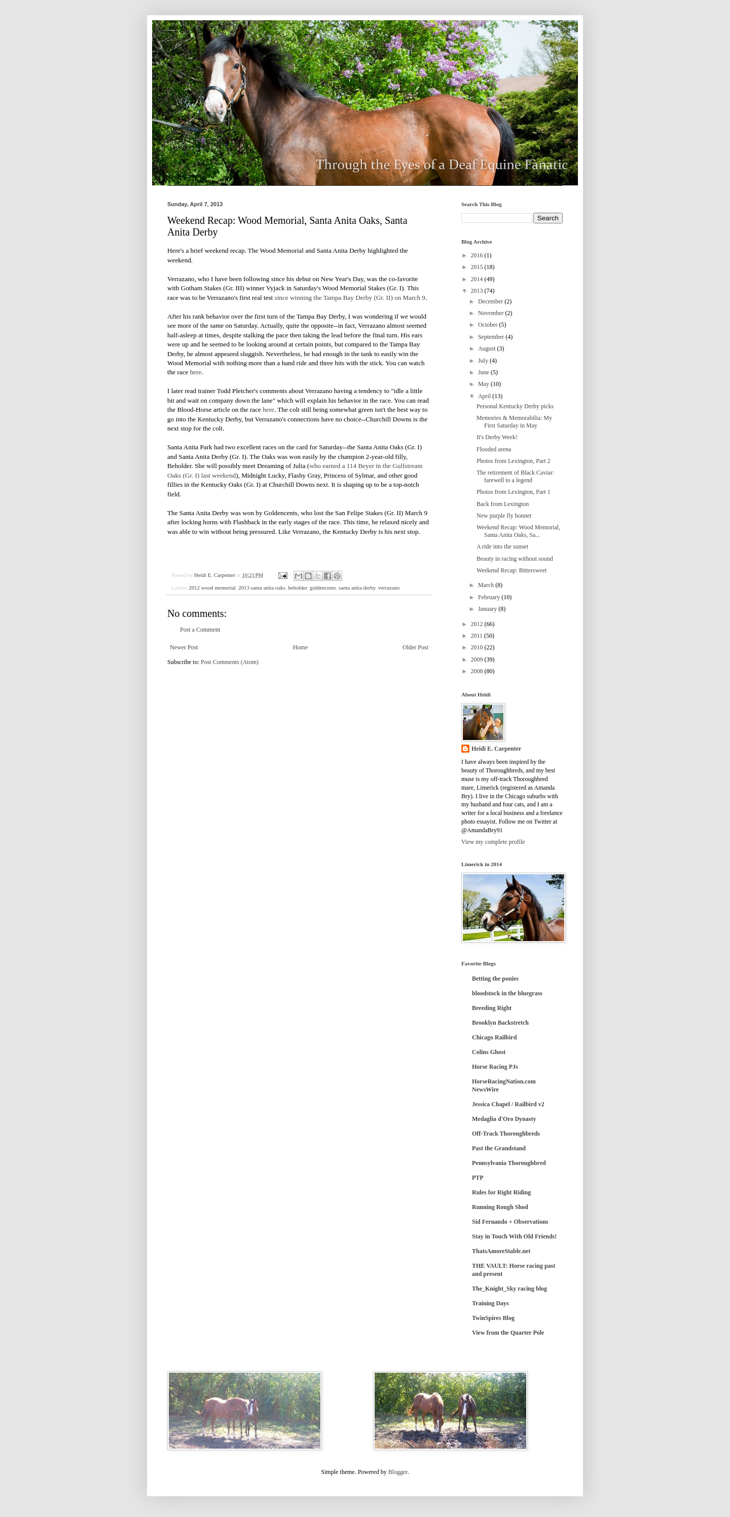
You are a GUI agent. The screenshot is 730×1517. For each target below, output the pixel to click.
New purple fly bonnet (504, 515)
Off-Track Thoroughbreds (506, 1133)
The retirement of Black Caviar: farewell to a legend (515, 476)
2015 (478, 266)
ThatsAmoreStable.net (501, 1251)
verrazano (389, 588)
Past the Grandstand (499, 1148)
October (488, 324)
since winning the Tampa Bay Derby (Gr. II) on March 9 (350, 297)
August (487, 348)
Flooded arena (494, 449)
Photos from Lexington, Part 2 (514, 460)
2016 (478, 255)
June (484, 372)
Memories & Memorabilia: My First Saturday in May (514, 421)
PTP (478, 1177)
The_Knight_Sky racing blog (509, 1288)
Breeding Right (492, 1008)
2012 (478, 624)
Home (300, 647)
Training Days (490, 1303)
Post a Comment (200, 629)
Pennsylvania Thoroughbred (509, 1162)
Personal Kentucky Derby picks (515, 406)
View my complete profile (493, 841)
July (484, 360)
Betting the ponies (495, 978)
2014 (478, 279)
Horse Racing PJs (495, 1066)
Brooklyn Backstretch (500, 1022)
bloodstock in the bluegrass (507, 993)
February (489, 597)
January (488, 608)
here (196, 372)
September (491, 336)
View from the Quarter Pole (508, 1332)
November (491, 313)
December (491, 301)
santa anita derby (357, 588)
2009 (478, 659)
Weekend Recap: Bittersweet (511, 570)
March (486, 585)
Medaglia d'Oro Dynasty (504, 1118)
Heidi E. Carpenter (496, 748)
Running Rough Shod (500, 1207)
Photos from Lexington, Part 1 (514, 491)
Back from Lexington (503, 504)
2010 (478, 647)
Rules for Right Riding (501, 1192)
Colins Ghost (488, 1052)
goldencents (323, 588)
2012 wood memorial (212, 588)
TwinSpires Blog (493, 1317)
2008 (478, 671)
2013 (478, 290)
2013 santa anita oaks (261, 588)
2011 (478, 635)
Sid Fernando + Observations (510, 1221)
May (484, 383)
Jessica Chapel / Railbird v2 (508, 1104)
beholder (297, 588)
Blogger (398, 1471)
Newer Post (184, 647)
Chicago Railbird (494, 1037)
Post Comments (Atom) (230, 662)
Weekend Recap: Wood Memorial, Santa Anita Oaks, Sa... (518, 531)
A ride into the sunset (502, 546)
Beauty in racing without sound (515, 558)
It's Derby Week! (497, 437)
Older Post (415, 647)
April (485, 396)
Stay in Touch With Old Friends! (514, 1236)
